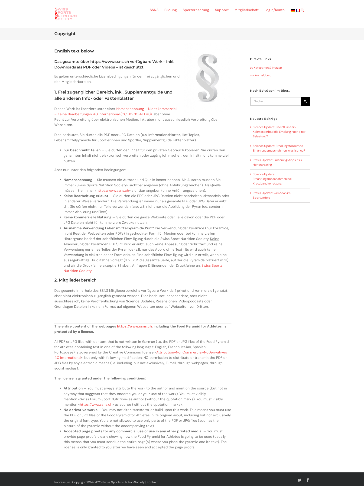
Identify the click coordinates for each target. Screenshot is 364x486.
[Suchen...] (275, 101)
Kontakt (152, 482)
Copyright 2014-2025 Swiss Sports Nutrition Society (108, 482)
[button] (302, 9)
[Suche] (305, 101)
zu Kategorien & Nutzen (266, 68)
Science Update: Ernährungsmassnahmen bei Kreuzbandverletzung (272, 178)
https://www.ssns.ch (113, 190)
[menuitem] (293, 9)
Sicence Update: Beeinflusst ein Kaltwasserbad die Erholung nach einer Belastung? (279, 131)
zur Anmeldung (260, 75)
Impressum (62, 482)
